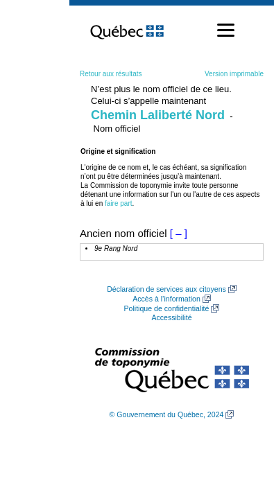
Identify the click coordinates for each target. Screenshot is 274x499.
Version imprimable (234, 74)
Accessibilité (171, 317)
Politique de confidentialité (166, 308)
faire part (118, 203)
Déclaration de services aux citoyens (166, 289)
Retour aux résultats (111, 74)
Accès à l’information (166, 299)
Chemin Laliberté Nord (158, 115)
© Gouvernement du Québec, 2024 (167, 414)
